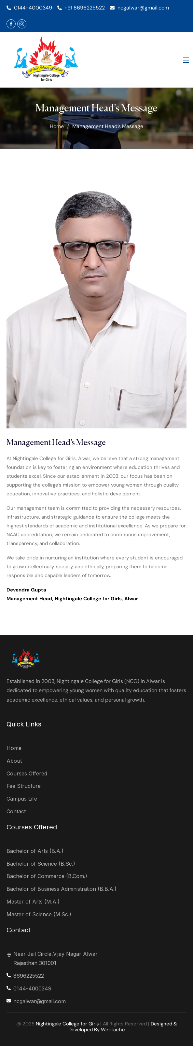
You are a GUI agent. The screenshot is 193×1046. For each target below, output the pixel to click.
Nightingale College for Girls (67, 1024)
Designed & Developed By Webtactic (122, 1027)
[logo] (47, 59)
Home (57, 126)
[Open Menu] (186, 59)
